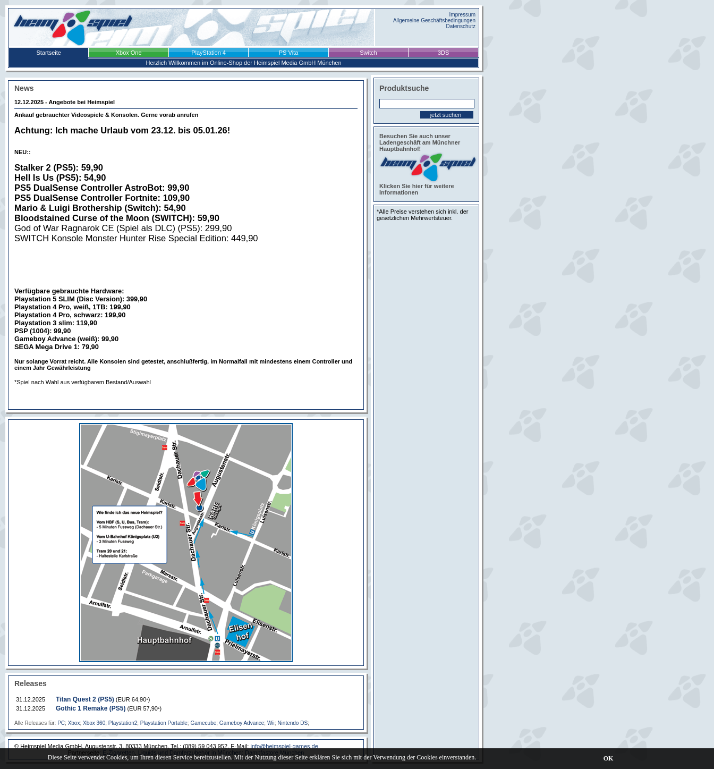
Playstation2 (122, 723)
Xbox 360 (94, 723)
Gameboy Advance (242, 723)
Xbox (74, 723)
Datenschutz (460, 26)
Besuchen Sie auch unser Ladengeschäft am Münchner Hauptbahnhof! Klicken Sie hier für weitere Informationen (426, 164)
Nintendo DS (292, 723)
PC (61, 723)
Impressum (462, 15)
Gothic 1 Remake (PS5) (90, 708)
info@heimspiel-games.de (284, 746)
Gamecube (203, 723)
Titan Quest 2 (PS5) (85, 699)
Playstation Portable (164, 723)
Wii (271, 723)
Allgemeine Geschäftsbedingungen (434, 20)
